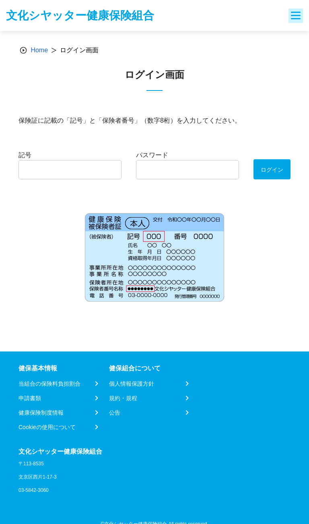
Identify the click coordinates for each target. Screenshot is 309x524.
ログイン (272, 169)
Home (39, 50)
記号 (25, 155)
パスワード (152, 155)
